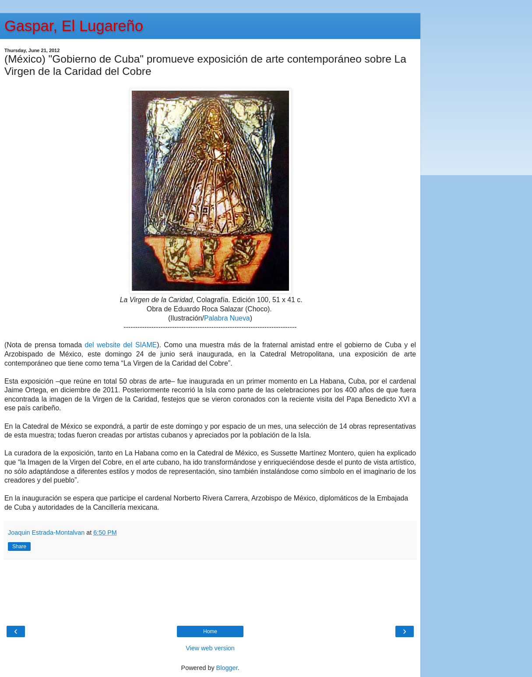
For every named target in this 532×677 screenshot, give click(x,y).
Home (210, 631)
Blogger (227, 667)
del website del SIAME (121, 345)
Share (19, 546)
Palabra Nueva (227, 318)
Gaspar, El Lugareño (73, 26)
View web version (210, 648)
